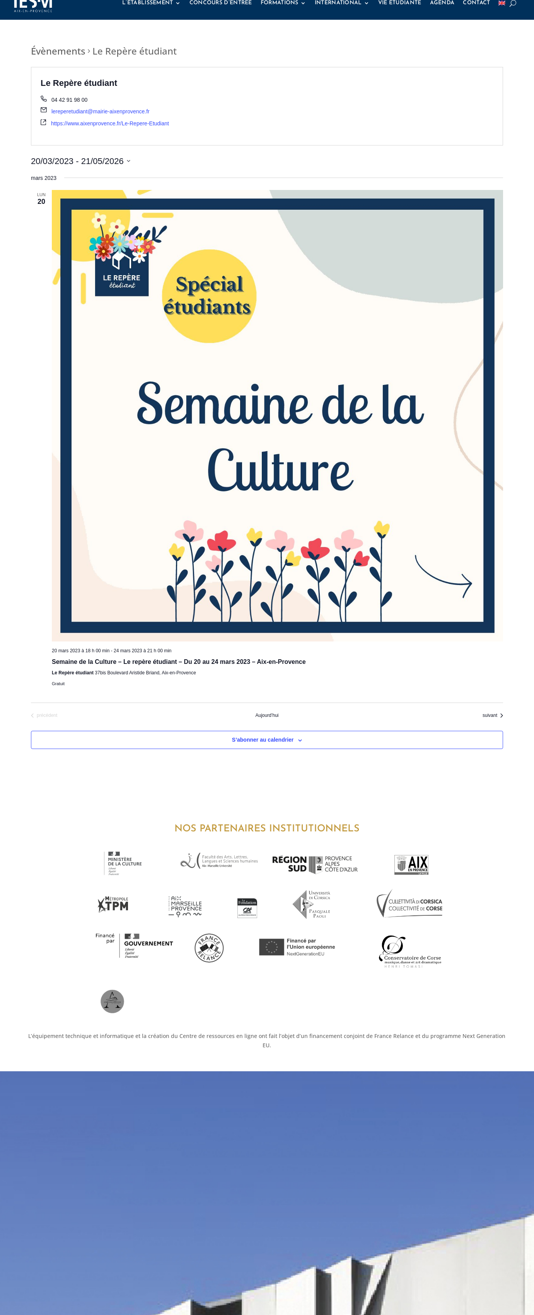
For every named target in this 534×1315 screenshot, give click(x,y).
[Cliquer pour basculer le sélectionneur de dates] (80, 161)
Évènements (58, 50)
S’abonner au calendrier (263, 740)
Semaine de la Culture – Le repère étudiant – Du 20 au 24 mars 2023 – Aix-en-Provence (179, 661)
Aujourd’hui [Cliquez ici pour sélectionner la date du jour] (266, 715)
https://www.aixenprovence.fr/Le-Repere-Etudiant (110, 123)
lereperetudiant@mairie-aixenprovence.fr (100, 111)
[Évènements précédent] (44, 715)
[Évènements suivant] (493, 715)
